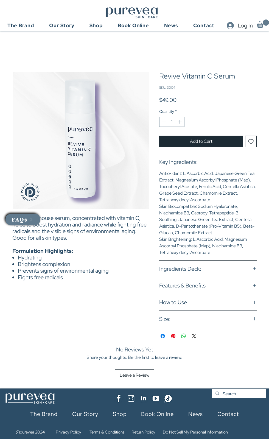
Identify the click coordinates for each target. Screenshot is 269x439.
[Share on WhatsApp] (183, 336)
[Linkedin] (143, 398)
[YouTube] (156, 398)
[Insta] (131, 398)
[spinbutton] (172, 122)
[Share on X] (194, 336)
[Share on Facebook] (162, 336)
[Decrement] (163, 122)
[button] (263, 23)
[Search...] (238, 394)
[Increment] (180, 122)
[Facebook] (119, 398)
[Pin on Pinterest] (173, 336)
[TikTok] (168, 398)
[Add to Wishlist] (251, 141)
